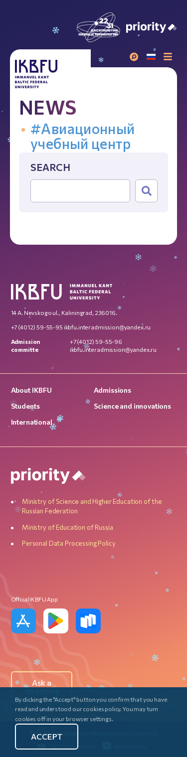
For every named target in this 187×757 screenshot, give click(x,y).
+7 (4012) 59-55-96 (96, 341)
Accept (46, 736)
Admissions (113, 390)
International (31, 422)
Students (25, 406)
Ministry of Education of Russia (67, 527)
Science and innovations (133, 406)
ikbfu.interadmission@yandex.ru (107, 326)
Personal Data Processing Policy (68, 543)
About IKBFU (31, 390)
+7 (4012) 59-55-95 (37, 326)
